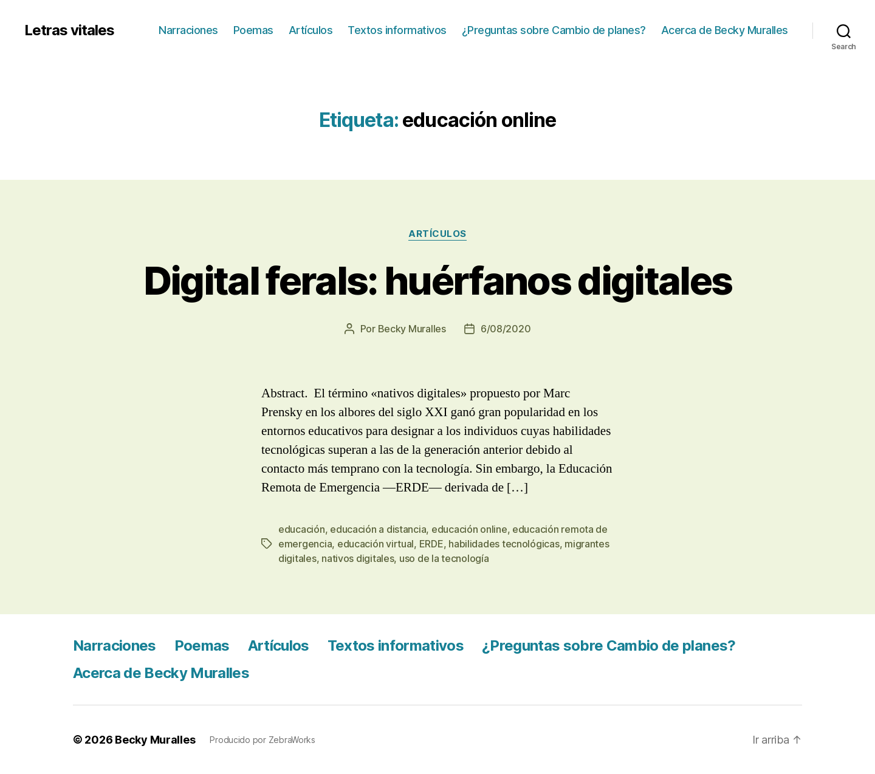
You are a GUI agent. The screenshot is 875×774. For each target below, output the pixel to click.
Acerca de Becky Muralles (724, 30)
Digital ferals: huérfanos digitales (437, 280)
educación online (469, 529)
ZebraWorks (292, 740)
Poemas (253, 30)
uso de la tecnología (444, 558)
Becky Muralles (155, 739)
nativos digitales (357, 558)
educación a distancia (378, 529)
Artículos (311, 30)
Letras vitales (69, 30)
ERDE (431, 544)
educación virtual (375, 544)
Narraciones (188, 30)
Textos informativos (397, 30)
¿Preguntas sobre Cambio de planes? (554, 30)
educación (301, 529)
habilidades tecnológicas (504, 544)
